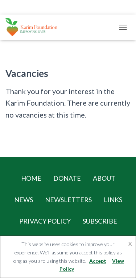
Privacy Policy (45, 221)
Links (113, 200)
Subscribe (100, 221)
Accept (97, 261)
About (104, 178)
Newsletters (68, 200)
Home (31, 178)
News (23, 200)
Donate (67, 178)
